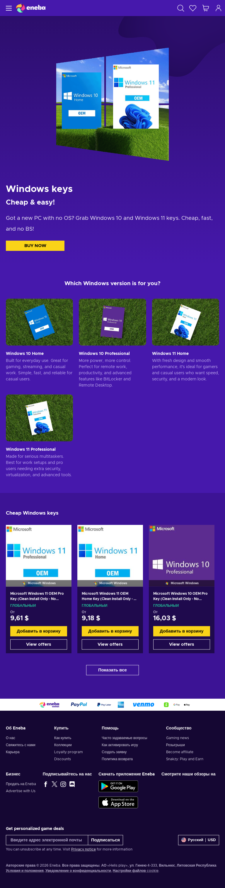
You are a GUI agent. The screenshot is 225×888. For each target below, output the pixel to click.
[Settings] (198, 840)
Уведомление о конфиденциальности (78, 870)
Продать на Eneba (21, 784)
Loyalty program (68, 752)
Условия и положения (25, 870)
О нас (10, 738)
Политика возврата (117, 759)
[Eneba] (30, 8)
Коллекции (63, 745)
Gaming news (177, 738)
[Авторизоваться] (218, 8)
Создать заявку (114, 752)
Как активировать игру (120, 745)
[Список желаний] (192, 8)
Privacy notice (83, 849)
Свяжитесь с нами (20, 745)
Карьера (13, 752)
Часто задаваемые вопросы (124, 738)
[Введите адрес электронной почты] (47, 840)
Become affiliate (179, 752)
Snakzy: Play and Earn (184, 759)
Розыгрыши (175, 745)
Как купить (62, 738)
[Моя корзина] (205, 8)
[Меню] (8, 8)
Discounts (62, 759)
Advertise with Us (20, 791)
